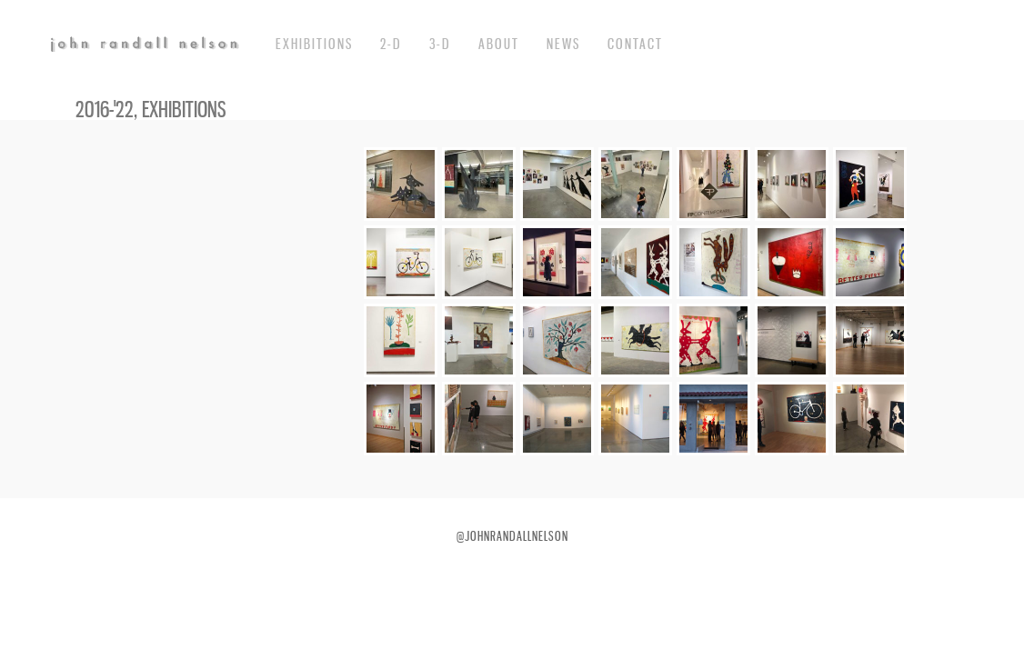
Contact (635, 44)
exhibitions (314, 44)
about (498, 44)
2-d (391, 44)
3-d (440, 44)
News (563, 44)
